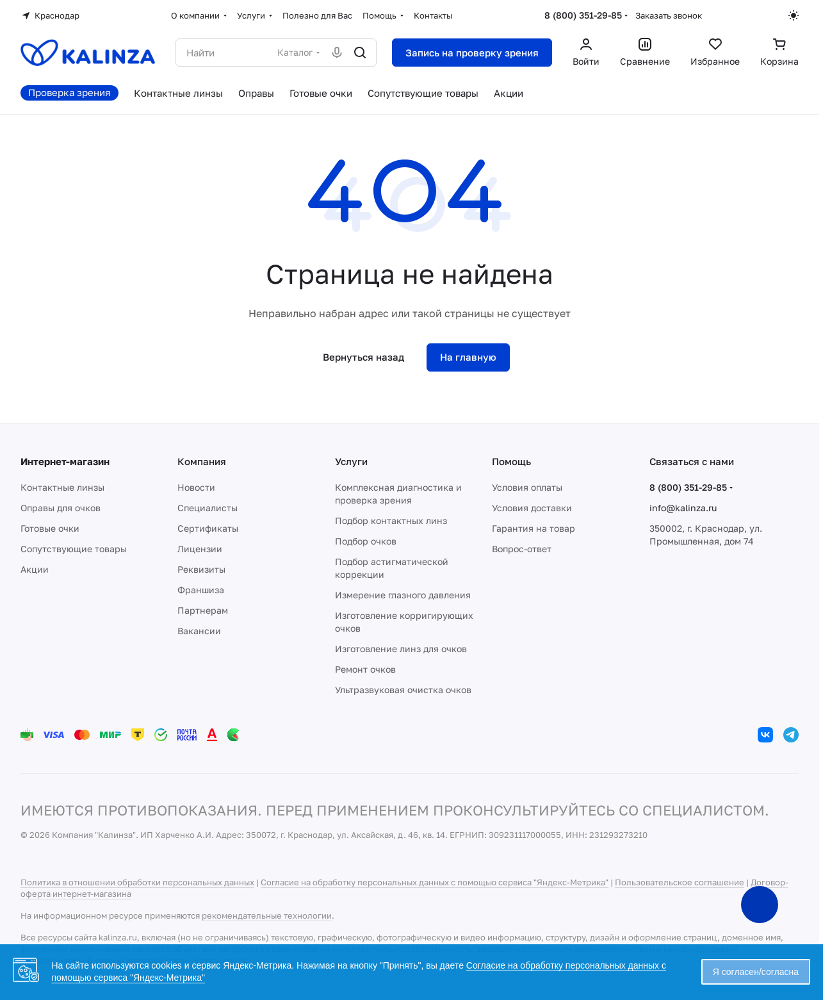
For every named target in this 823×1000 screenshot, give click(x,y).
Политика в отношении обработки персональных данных (137, 882)
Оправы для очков (60, 507)
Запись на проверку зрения (472, 52)
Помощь (511, 461)
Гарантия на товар (533, 528)
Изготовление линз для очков (401, 648)
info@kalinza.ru (683, 507)
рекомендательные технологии (267, 915)
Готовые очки (49, 528)
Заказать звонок (668, 15)
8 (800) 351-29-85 (583, 15)
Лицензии (199, 548)
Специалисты (207, 507)
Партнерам (202, 610)
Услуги (351, 461)
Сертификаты (207, 528)
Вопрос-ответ (521, 548)
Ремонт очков (365, 669)
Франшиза (200, 589)
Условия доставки (532, 507)
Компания (201, 461)
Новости (196, 487)
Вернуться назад (363, 357)
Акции (34, 569)
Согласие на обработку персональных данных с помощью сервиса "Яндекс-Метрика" (434, 882)
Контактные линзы (62, 487)
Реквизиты (201, 569)
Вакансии (199, 630)
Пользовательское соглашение (679, 882)
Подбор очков (365, 541)
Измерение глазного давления (403, 594)
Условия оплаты (527, 487)
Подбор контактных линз (391, 520)
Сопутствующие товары (73, 548)
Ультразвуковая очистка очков (403, 689)
